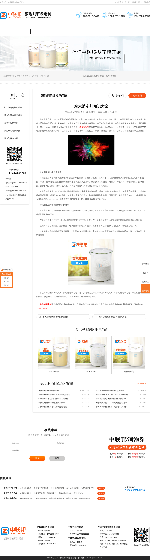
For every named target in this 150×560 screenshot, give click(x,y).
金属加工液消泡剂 (41, 488)
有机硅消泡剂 (25, 493)
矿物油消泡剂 (39, 493)
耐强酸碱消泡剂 (26, 498)
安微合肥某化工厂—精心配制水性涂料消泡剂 (113, 403)
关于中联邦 (127, 2)
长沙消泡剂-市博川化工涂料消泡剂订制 (112, 395)
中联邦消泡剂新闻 (12, 131)
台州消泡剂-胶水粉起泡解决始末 (51, 403)
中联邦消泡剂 (45, 304)
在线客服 (125, 497)
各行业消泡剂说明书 (13, 107)
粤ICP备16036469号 (95, 558)
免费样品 (140, 497)
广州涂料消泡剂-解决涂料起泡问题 (52, 407)
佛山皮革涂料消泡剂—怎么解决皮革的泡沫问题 (113, 407)
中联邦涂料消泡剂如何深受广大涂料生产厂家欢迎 (55, 399)
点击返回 (137, 95)
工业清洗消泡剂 (57, 488)
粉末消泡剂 (84, 127)
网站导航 (147, 2)
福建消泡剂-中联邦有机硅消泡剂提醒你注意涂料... (55, 395)
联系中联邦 (137, 2)
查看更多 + (141, 384)
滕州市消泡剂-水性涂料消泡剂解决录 (111, 399)
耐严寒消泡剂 (84, 498)
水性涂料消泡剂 (72, 488)
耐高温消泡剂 (41, 498)
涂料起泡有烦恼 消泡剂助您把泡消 (110, 391)
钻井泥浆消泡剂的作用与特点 (115, 317)
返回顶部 (145, 289)
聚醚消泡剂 (51, 493)
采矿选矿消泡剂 (87, 488)
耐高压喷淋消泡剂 (56, 498)
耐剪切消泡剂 (71, 498)
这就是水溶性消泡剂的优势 (57, 317)
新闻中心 (26, 76)
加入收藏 (118, 2)
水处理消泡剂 (25, 488)
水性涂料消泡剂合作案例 (48, 391)
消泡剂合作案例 (11, 123)
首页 (19, 76)
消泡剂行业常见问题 (40, 76)
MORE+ (101, 488)
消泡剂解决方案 (11, 138)
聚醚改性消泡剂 (65, 493)
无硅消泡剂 (78, 493)
